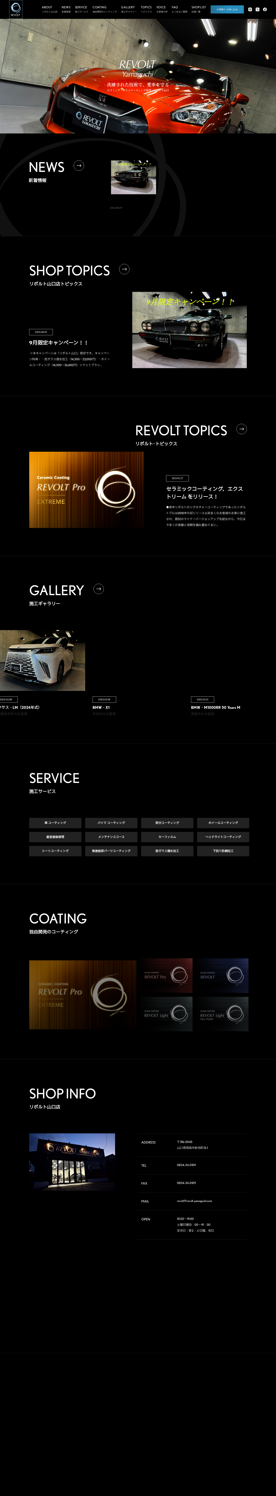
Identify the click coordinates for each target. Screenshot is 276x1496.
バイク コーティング (111, 823)
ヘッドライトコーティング (223, 837)
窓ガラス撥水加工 (167, 851)
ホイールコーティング (223, 823)
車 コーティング (55, 823)
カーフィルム (167, 837)
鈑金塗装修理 (55, 837)
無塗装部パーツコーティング (111, 851)
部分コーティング (167, 823)
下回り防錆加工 (223, 851)
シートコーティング (55, 851)
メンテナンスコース (111, 837)
